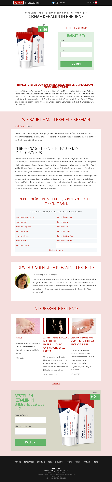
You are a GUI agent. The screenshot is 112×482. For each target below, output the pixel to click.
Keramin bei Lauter (22, 236)
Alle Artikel (56, 384)
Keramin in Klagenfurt (23, 226)
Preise (96, 462)
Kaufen (76, 64)
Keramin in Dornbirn (64, 231)
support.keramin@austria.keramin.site (56, 471)
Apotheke (17, 462)
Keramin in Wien (21, 222)
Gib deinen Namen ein (22, 415)
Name (62, 40)
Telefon (62, 50)
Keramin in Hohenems (64, 240)
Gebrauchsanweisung (55, 462)
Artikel (77, 462)
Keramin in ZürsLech (23, 245)
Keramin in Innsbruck (64, 217)
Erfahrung (41, 462)
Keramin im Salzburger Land (25, 217)
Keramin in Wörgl (22, 231)
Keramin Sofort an (22, 240)
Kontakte (86, 462)
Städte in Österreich (56, 250)
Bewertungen (29, 462)
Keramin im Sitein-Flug (65, 236)
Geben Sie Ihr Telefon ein (23, 426)
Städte (69, 462)
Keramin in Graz (62, 222)
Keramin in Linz (62, 226)
